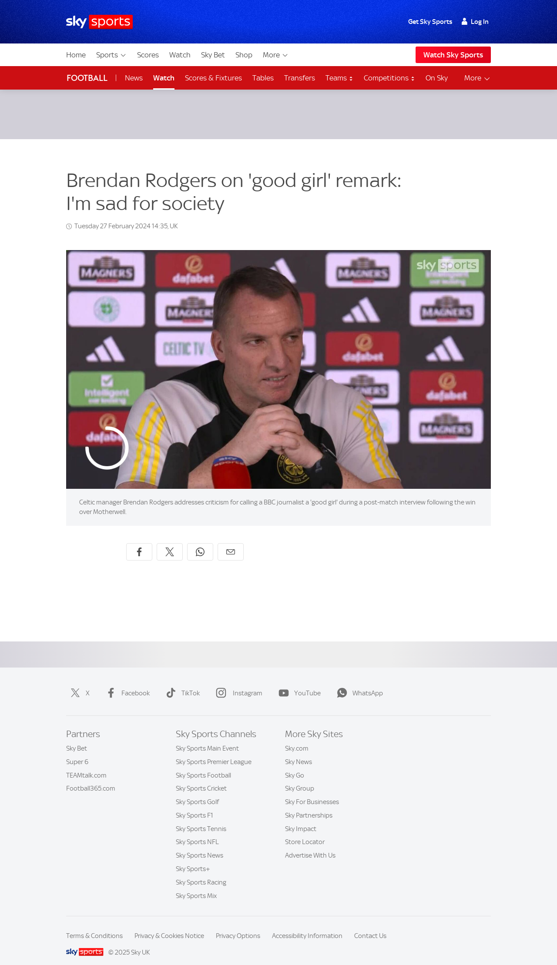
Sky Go (294, 765)
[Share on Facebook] (139, 541)
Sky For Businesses (312, 791)
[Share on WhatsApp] (200, 541)
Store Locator (305, 831)
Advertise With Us (310, 845)
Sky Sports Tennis (201, 818)
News (134, 77)
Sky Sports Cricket (201, 778)
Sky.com (297, 738)
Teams (339, 77)
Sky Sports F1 (194, 805)
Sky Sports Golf (197, 791)
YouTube (298, 682)
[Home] (99, 22)
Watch (180, 54)
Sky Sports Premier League (214, 751)
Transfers (299, 77)
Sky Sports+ (193, 858)
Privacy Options (238, 925)
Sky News (298, 751)
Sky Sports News (199, 845)
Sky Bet (213, 54)
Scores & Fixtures (213, 77)
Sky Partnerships (308, 805)
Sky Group (299, 778)
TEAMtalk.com (86, 765)
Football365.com (90, 778)
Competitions (389, 77)
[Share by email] (231, 541)
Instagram (237, 682)
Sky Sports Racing (201, 872)
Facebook (126, 682)
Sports (111, 54)
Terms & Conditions (94, 925)
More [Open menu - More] (477, 78)
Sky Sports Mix (196, 885)
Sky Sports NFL (197, 831)
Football (87, 78)
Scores (148, 54)
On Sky (437, 77)
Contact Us (370, 925)
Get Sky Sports (430, 22)
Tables (263, 77)
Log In (475, 22)
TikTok (181, 682)
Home (76, 54)
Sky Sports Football (203, 765)
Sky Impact (300, 818)
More (276, 54)
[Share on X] (170, 541)
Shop (243, 54)
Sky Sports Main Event (207, 738)
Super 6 (77, 751)
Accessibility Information (307, 925)
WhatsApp (358, 682)
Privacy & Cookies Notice (169, 925)
